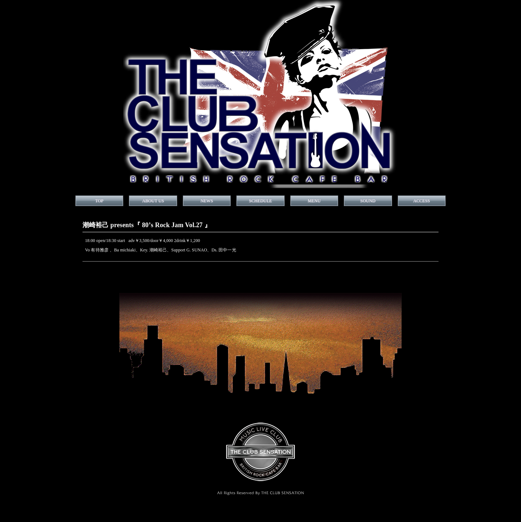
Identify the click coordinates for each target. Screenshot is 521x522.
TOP (99, 200)
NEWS (206, 200)
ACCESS (421, 200)
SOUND (368, 200)
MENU (314, 200)
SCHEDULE (260, 200)
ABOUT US (153, 200)
